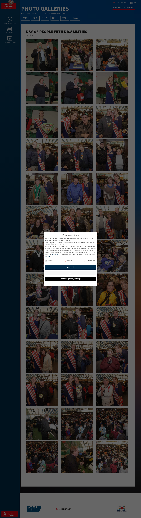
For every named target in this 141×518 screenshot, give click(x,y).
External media (89, 260)
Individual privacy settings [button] (71, 279)
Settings (47, 256)
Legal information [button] (78, 283)
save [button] (70, 273)
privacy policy (56, 254)
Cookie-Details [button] (61, 283)
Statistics (68, 260)
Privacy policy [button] (69, 283)
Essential (49, 260)
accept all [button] (70, 267)
